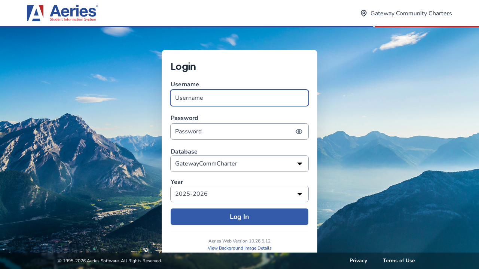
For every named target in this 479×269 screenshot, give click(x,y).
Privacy (358, 260)
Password (239, 126)
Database (184, 152)
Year (177, 182)
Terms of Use (399, 260)
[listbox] (239, 163)
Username (239, 93)
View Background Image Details (240, 248)
